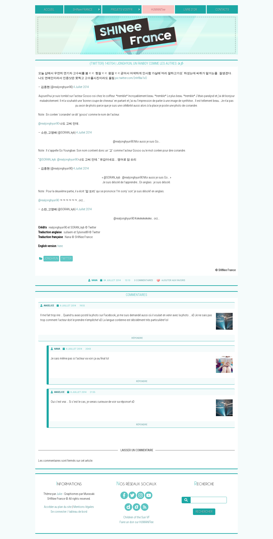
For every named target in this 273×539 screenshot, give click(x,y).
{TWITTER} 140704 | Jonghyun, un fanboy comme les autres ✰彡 (137, 63)
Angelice (49, 305)
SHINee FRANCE (86, 9)
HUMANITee (158, 9)
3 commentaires (143, 280)
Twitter (66, 258)
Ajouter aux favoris (173, 280)
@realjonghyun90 (48, 123)
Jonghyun (51, 258)
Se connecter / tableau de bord (69, 512)
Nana (57, 348)
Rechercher (204, 512)
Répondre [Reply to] (137, 337)
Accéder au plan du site (57, 507)
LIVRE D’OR (190, 9)
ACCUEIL (49, 9)
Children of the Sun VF (136, 517)
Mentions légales (83, 507)
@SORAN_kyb (47, 159)
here (60, 246)
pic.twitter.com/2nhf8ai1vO (131, 78)
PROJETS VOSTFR (125, 9)
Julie (59, 494)
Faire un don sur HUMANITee (136, 522)
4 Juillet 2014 (81, 87)
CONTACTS (222, 9)
